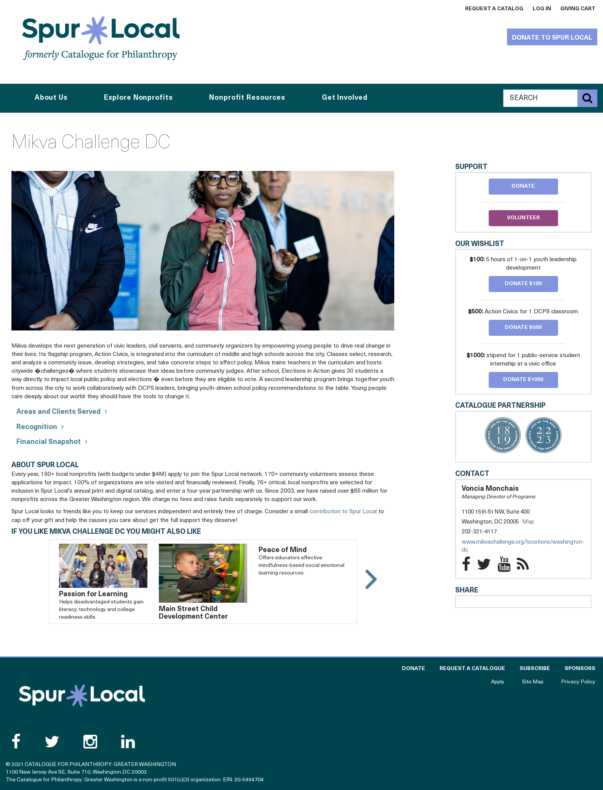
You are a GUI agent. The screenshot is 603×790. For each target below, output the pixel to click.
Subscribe (535, 669)
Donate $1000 (523, 380)
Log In (542, 9)
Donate (523, 186)
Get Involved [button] (345, 98)
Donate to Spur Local (552, 38)
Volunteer (523, 218)
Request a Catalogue (472, 669)
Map (528, 522)
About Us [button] (51, 98)
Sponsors (580, 669)
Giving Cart (577, 9)
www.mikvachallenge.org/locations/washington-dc (523, 547)
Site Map (533, 682)
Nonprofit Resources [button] (247, 98)
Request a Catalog (494, 9)
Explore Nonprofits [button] (138, 98)
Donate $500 (523, 327)
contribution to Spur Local (343, 512)
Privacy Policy (578, 682)
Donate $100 (523, 284)
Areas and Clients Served (58, 412)
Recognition (36, 427)
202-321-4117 (479, 532)
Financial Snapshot (48, 442)
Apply (497, 682)
